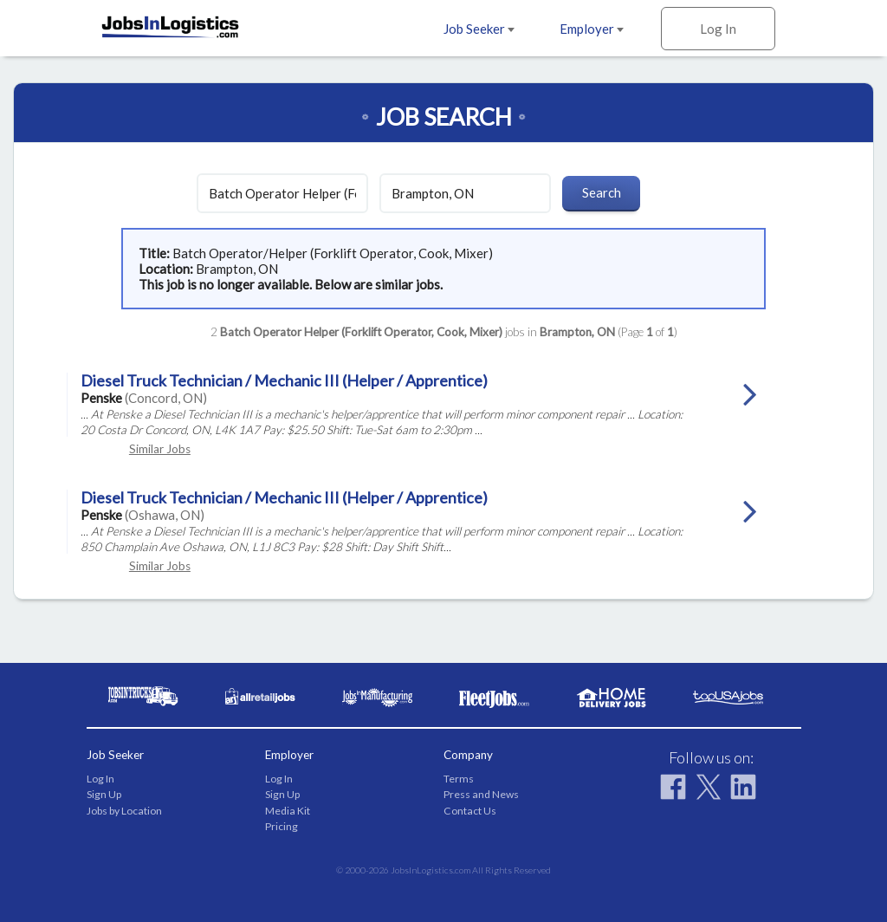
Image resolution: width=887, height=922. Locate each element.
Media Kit (287, 810)
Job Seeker (479, 28)
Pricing (281, 826)
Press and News (481, 794)
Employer (592, 28)
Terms (459, 778)
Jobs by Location (124, 810)
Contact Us (470, 810)
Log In (718, 28)
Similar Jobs (160, 449)
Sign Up (104, 794)
